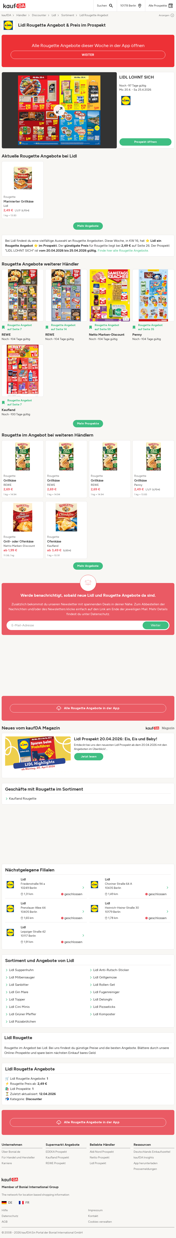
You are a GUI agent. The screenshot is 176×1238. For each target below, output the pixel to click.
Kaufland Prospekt (57, 1157)
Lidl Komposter (102, 1014)
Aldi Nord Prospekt (102, 1152)
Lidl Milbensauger (20, 977)
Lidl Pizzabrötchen (20, 1021)
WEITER (88, 55)
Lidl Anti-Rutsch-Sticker (109, 970)
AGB (5, 1221)
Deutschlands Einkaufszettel (152, 1152)
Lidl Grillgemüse (103, 977)
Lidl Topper (15, 999)
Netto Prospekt (99, 1157)
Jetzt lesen (89, 756)
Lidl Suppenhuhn (19, 970)
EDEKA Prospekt (56, 1152)
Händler (21, 15)
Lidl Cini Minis (17, 1007)
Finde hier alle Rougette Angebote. (123, 250)
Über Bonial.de (11, 1152)
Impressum (95, 1210)
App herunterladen (146, 1163)
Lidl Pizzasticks (102, 1007)
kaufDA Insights (144, 1157)
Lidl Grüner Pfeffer (20, 1014)
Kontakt (93, 1216)
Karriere (7, 1163)
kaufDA (6, 15)
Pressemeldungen (145, 1169)
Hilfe (5, 1210)
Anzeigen (166, 15)
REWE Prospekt (56, 1163)
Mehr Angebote (88, 226)
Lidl (54, 15)
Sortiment (67, 15)
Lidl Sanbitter (16, 985)
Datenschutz (100, 614)
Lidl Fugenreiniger (104, 992)
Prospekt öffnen (145, 142)
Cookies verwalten (100, 1221)
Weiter (155, 625)
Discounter (39, 15)
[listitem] (23, 190)
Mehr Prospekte (88, 423)
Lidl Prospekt (98, 1163)
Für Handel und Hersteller (18, 1157)
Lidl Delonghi (100, 999)
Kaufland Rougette (20, 798)
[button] (88, 110)
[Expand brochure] (59, 110)
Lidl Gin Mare (16, 992)
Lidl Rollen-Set (102, 985)
